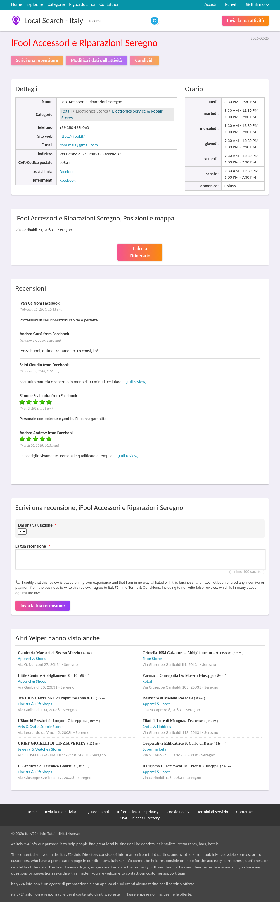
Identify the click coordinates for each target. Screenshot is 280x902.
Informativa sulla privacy (137, 811)
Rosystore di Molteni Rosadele (168, 698)
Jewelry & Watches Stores (39, 749)
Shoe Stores (153, 658)
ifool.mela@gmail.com (79, 145)
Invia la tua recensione (42, 606)
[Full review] (135, 381)
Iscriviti (231, 4)
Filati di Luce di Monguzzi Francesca (174, 721)
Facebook (68, 171)
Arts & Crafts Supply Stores (40, 726)
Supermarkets (154, 749)
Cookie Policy (178, 811)
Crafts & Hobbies (157, 726)
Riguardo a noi (82, 4)
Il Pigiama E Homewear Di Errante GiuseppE (181, 766)
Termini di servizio (212, 811)
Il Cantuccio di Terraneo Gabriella (47, 766)
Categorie (56, 4)
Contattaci (108, 4)
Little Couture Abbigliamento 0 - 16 (48, 675)
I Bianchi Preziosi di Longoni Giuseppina (52, 721)
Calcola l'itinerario (140, 252)
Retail (66, 111)
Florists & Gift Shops (35, 703)
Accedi (210, 4)
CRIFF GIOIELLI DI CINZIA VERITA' (52, 743)
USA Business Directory (140, 817)
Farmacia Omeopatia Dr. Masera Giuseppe (179, 675)
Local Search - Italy (53, 20)
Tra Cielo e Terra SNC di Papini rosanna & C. (57, 698)
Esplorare (34, 4)
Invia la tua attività (245, 20)
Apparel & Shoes (32, 658)
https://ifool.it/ (72, 136)
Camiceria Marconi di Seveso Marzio (49, 653)
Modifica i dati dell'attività (96, 60)
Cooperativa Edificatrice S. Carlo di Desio (178, 743)
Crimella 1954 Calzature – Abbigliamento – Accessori (187, 653)
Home (16, 4)
